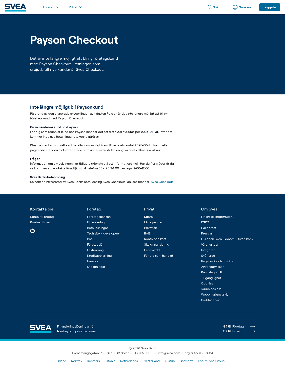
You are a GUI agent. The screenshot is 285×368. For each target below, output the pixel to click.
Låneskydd (152, 250)
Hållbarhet (208, 228)
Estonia (110, 361)
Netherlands (129, 361)
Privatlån (150, 228)
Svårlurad (208, 256)
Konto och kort (155, 239)
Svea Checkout (162, 182)
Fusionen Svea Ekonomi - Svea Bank (227, 239)
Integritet (208, 250)
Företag (94, 209)
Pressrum (208, 233)
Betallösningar (97, 228)
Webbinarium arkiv (214, 294)
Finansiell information (217, 217)
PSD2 (205, 222)
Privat (149, 209)
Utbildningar (96, 267)
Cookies (207, 283)
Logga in (269, 7)
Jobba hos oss (211, 289)
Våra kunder (209, 244)
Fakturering (95, 250)
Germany (186, 361)
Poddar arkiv (210, 300)
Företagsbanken (99, 217)
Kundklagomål (211, 272)
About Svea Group (211, 361)
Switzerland (151, 361)
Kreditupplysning (99, 256)
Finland (61, 361)
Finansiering (96, 222)
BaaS (91, 239)
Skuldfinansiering (156, 244)
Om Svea (209, 209)
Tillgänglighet (211, 278)
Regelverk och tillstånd (217, 261)
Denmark (93, 361)
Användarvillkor (212, 267)
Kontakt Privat (40, 222)
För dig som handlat (158, 256)
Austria (169, 361)
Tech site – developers (103, 233)
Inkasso (92, 261)
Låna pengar (153, 222)
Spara (148, 217)
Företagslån (95, 244)
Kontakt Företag (42, 217)
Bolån (148, 233)
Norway (76, 361)
